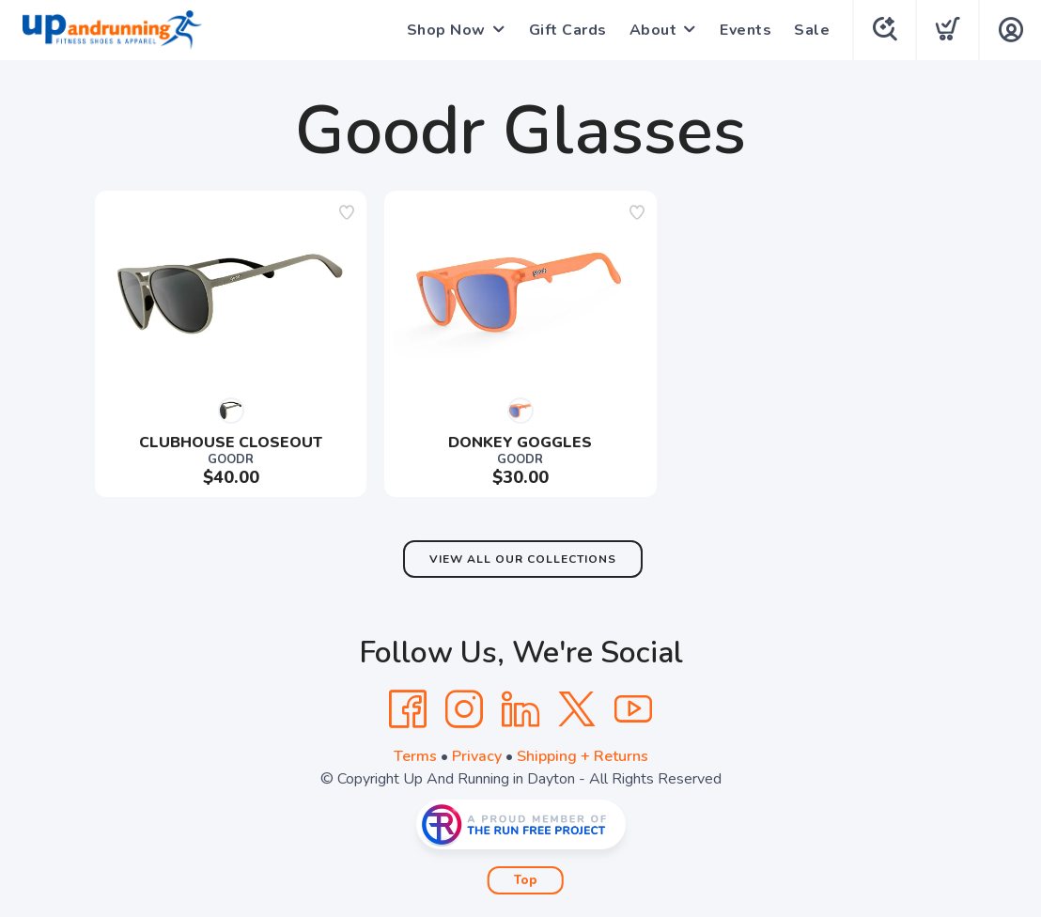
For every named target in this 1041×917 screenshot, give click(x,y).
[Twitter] (577, 709)
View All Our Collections (522, 559)
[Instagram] (464, 709)
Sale (812, 30)
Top (525, 880)
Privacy (477, 756)
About (653, 30)
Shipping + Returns (582, 756)
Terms (415, 756)
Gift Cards (568, 30)
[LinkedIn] (520, 709)
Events (745, 30)
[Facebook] (408, 709)
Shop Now (446, 30)
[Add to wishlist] (347, 212)
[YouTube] (633, 709)
